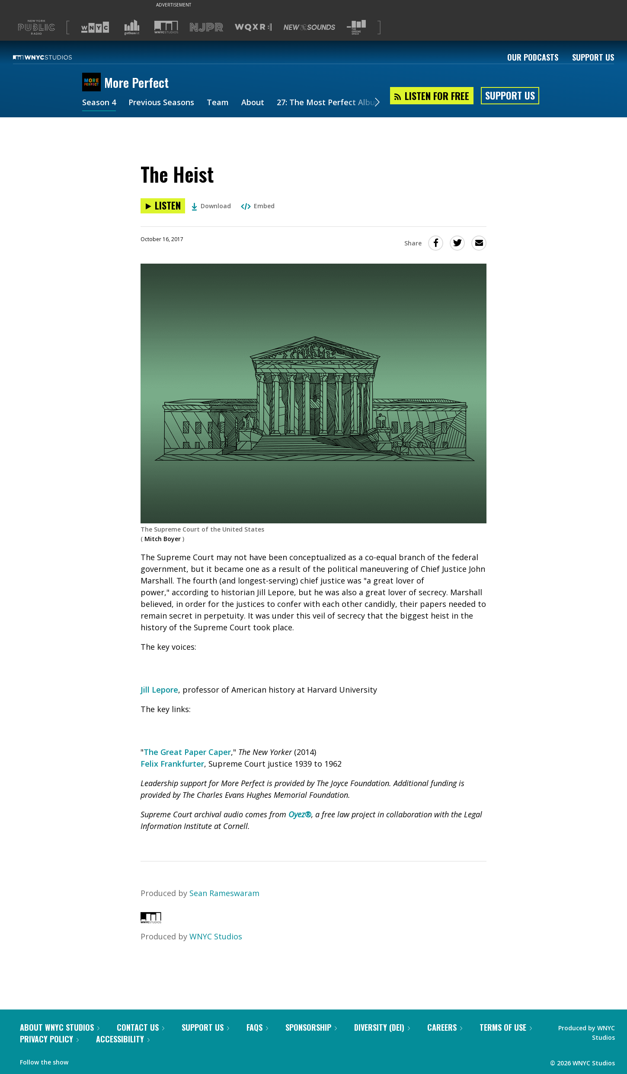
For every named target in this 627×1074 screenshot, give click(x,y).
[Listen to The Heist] (163, 205)
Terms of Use (506, 1027)
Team (218, 103)
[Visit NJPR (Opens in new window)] (206, 27)
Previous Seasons (161, 103)
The (151, 752)
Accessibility (123, 1039)
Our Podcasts (532, 57)
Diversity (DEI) (382, 1027)
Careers (444, 1027)
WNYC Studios (215, 936)
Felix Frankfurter (172, 763)
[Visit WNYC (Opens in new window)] (95, 27)
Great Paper (182, 752)
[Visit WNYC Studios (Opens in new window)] (166, 27)
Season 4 (99, 103)
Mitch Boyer (162, 539)
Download (211, 206)
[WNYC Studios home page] (53, 57)
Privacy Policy (49, 1039)
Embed (258, 206)
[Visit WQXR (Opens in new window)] (253, 27)
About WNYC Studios (59, 1027)
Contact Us (140, 1027)
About (252, 103)
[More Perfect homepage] (93, 83)
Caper (218, 752)
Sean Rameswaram (224, 893)
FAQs (257, 1027)
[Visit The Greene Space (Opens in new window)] (356, 27)
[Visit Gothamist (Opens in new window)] (132, 27)
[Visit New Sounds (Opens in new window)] (309, 27)
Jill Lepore (159, 689)
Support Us (593, 57)
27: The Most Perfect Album (329, 103)
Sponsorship (311, 1027)
